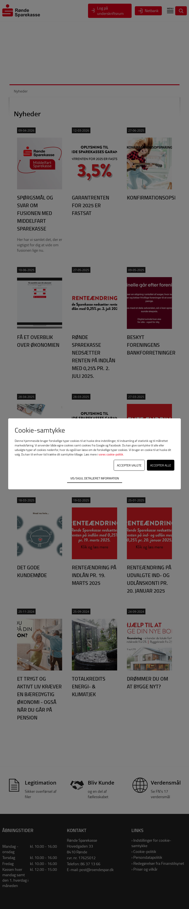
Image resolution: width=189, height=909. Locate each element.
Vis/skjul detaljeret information (94, 478)
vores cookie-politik (111, 454)
